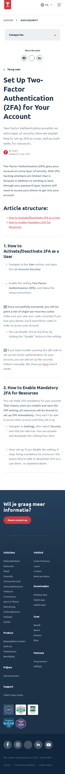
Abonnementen (11, 675)
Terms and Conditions (25, 765)
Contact (38, 571)
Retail (6, 571)
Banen (37, 630)
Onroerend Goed (12, 581)
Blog (36, 640)
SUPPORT (8, 20)
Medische (8, 591)
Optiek (6, 622)
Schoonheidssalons (13, 586)
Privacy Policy (45, 765)
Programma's (40, 661)
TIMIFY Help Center (13, 695)
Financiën (8, 576)
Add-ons (7, 646)
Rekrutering (9, 606)
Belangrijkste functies (14, 641)
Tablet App (39, 600)
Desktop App (40, 594)
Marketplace (9, 651)
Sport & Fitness (11, 601)
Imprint (6, 765)
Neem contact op (17, 520)
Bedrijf (37, 625)
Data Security (29, 20)
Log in (37, 566)
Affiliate (38, 666)
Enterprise (8, 566)
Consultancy (9, 596)
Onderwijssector (11, 611)
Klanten (37, 635)
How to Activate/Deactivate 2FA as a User (34, 217)
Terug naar (11, 69)
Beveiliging (9, 656)
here (46, 364)
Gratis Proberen (42, 561)
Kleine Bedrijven (11, 561)
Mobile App (40, 604)
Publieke (7, 617)
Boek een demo (41, 576)
